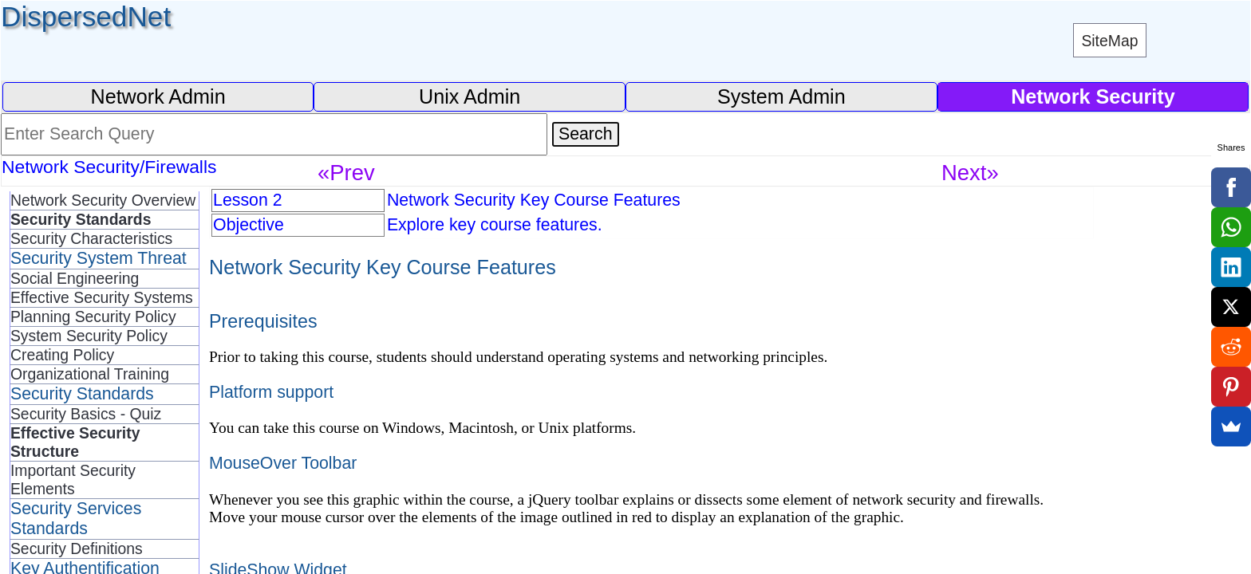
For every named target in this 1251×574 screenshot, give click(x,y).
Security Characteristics (91, 238)
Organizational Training (89, 374)
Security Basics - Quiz (85, 414)
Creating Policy (62, 355)
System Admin (781, 96)
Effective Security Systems (101, 297)
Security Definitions (76, 548)
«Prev (346, 172)
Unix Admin (469, 96)
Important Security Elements (73, 479)
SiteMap (1109, 40)
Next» (970, 172)
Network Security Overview (102, 200)
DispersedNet (86, 16)
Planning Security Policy (93, 316)
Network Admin (157, 96)
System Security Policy (89, 335)
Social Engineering (74, 278)
